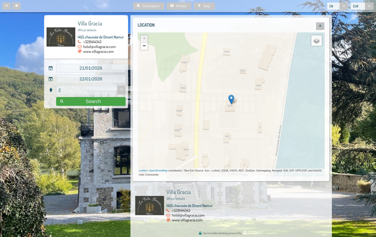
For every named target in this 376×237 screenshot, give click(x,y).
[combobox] (337, 6)
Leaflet (143, 170)
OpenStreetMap (158, 170)
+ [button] (144, 39)
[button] (6, 6)
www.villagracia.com (98, 51)
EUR (355, 6)
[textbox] (91, 68)
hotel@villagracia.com (99, 46)
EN (331, 6)
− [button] (144, 46)
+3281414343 (92, 41)
